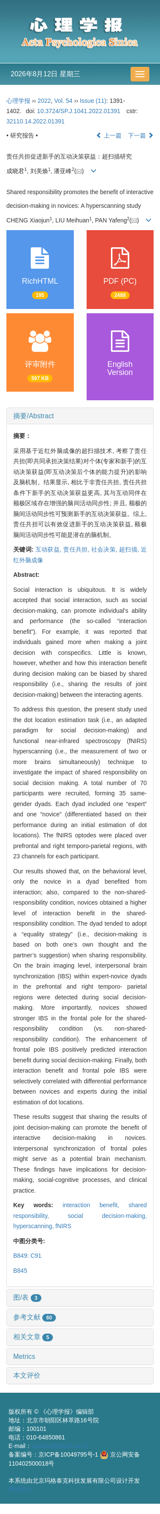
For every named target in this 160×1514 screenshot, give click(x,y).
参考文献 (34, 1317)
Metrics (24, 1356)
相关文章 (33, 1336)
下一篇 (141, 135)
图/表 (27, 1297)
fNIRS (63, 1226)
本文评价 (27, 1375)
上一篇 (109, 135)
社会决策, (105, 549)
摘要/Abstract (33, 416)
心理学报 (18, 100)
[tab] (80, 416)
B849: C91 (27, 1255)
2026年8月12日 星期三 (45, 74)
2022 (44, 100)
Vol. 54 (63, 100)
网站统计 (20, 1489)
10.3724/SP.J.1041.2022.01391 (78, 111)
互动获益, (49, 549)
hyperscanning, (34, 1226)
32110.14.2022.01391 (35, 121)
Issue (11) (93, 100)
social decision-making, (107, 1215)
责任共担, (77, 549)
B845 (20, 1270)
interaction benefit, (96, 1205)
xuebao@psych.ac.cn (60, 1445)
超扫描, (130, 549)
